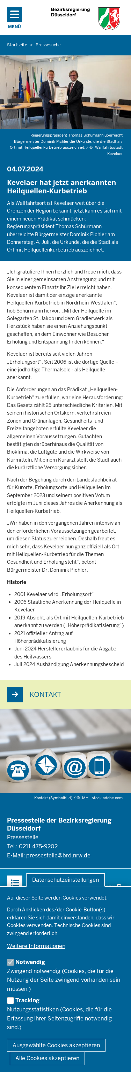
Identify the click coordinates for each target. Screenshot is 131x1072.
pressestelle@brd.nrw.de (58, 855)
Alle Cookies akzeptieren (47, 1058)
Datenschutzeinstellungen (65, 880)
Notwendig (30, 962)
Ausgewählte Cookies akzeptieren (56, 1045)
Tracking (27, 1000)
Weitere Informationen (36, 946)
